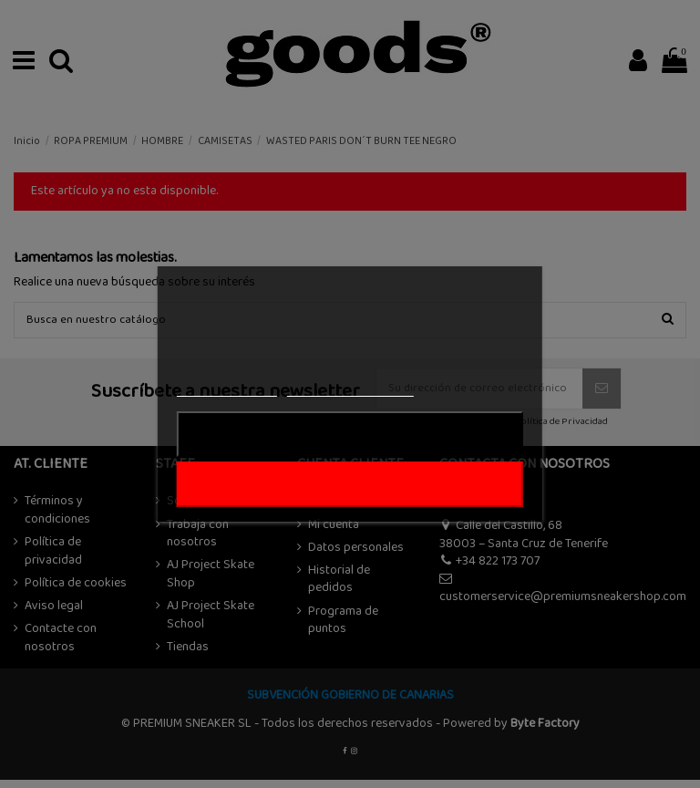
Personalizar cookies (350, 388)
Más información (227, 388)
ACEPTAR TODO (350, 484)
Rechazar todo (349, 434)
